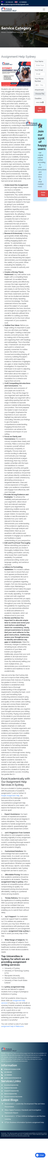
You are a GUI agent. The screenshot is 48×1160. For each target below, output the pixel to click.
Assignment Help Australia (10, 1087)
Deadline (38, 98)
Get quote (40, 109)
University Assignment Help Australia (13, 1096)
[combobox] (37, 85)
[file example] (40, 94)
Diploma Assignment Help (10, 1093)
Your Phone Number (39, 80)
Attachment (39, 90)
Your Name (39, 61)
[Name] (40, 85)
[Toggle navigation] (44, 9)
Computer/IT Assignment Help (11, 1090)
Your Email (39, 70)
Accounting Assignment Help (11, 1085)
